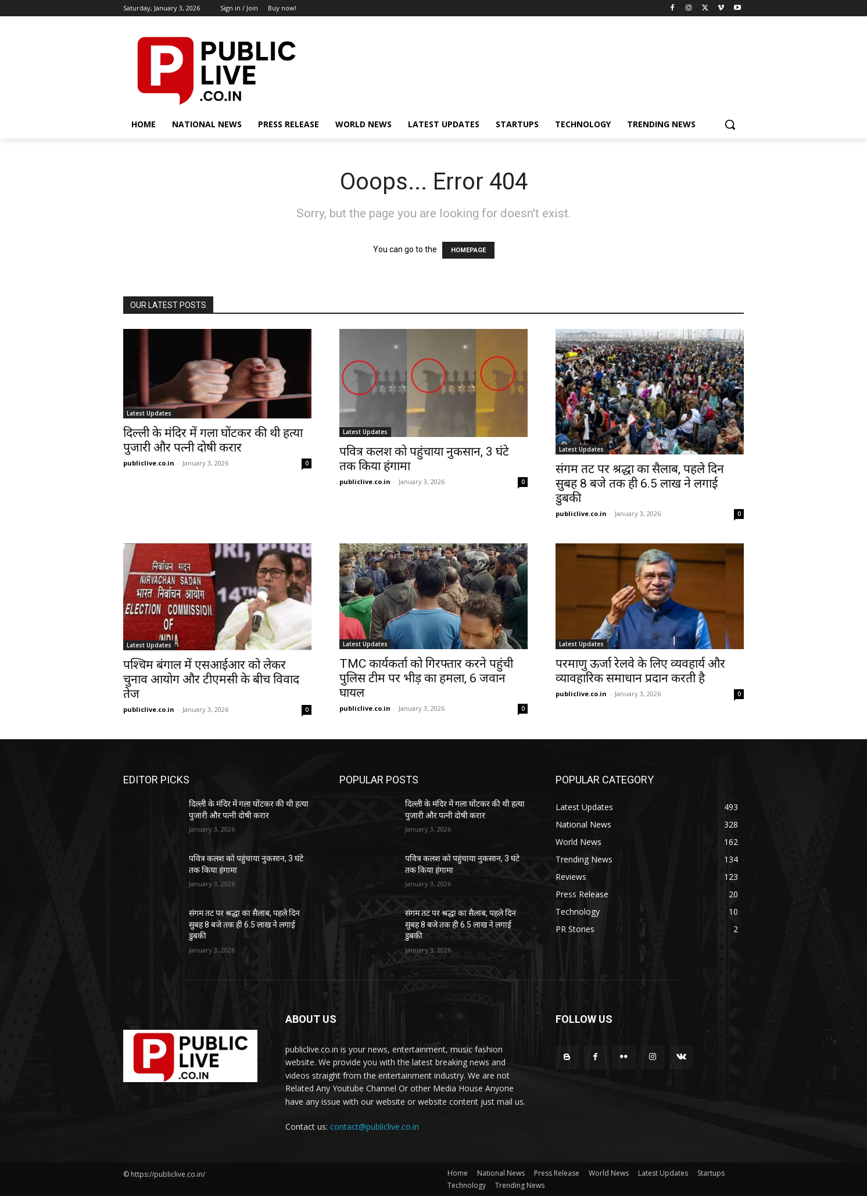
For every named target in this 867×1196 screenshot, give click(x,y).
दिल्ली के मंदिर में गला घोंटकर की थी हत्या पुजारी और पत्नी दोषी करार (213, 440)
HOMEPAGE (468, 250)
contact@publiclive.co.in (374, 1126)
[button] (730, 124)
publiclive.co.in (148, 463)
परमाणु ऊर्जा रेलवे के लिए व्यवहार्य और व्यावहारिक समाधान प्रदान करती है (640, 671)
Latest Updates (149, 413)
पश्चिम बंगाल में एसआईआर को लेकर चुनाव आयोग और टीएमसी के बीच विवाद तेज (211, 679)
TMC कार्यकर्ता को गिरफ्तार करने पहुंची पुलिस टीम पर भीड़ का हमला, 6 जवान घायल (426, 678)
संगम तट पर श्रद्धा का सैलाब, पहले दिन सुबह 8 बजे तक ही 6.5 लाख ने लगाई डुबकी (640, 483)
